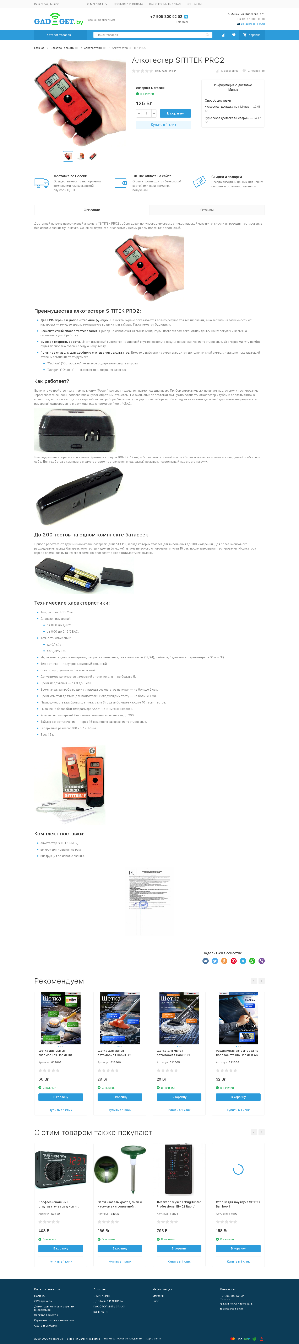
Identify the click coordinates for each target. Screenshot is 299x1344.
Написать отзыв (165, 71)
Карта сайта (153, 1338)
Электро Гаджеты (62, 47)
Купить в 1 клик (163, 125)
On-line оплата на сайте (152, 176)
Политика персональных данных (123, 1338)
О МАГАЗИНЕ (101, 1295)
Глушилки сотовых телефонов (54, 1320)
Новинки (39, 1295)
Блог (156, 1301)
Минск (54, 4)
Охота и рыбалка (45, 1325)
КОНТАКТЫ (194, 4)
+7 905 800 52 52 (166, 16)
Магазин (158, 1295)
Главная (39, 47)
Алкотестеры (93, 47)
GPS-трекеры (43, 1301)
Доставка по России (70, 176)
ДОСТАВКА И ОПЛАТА (128, 4)
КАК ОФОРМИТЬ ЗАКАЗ (165, 4)
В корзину (175, 113)
